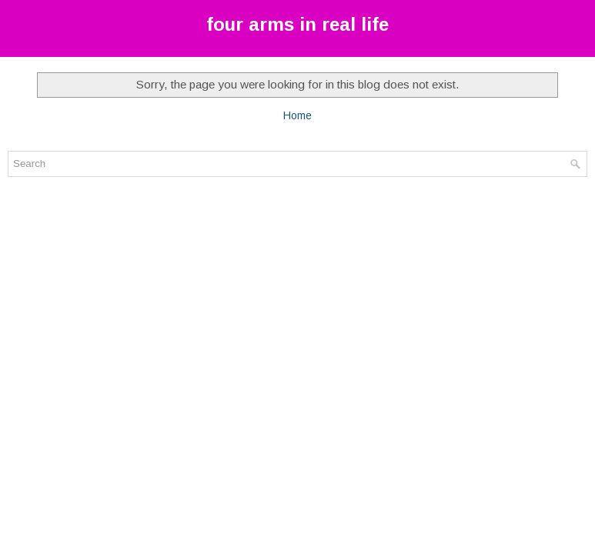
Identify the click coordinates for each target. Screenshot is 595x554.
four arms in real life (297, 24)
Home (297, 115)
